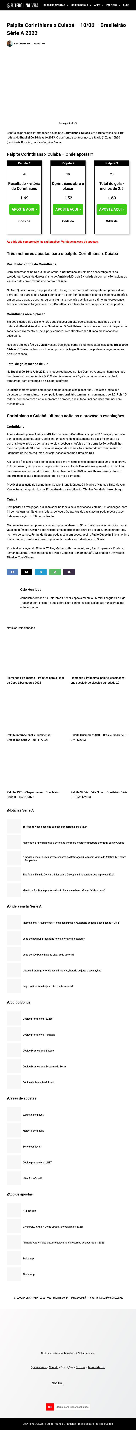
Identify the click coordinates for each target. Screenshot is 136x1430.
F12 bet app (29, 1210)
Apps (99, 5)
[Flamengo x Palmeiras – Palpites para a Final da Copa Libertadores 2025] (36, 652)
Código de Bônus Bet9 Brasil (38, 1082)
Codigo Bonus (82, 5)
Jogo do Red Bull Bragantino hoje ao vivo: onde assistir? (54, 938)
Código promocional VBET (37, 1162)
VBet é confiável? (32, 1178)
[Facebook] (12, 572)
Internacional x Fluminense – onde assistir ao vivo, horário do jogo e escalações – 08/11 (71, 922)
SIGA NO (57, 1383)
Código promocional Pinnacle (39, 1034)
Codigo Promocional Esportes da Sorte (44, 1066)
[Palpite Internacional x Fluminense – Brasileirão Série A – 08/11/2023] (36, 709)
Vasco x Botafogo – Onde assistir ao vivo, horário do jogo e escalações (62, 970)
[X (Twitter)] (26, 572)
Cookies (80, 1367)
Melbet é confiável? (33, 1130)
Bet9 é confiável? (32, 1146)
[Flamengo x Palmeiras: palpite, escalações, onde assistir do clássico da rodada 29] (100, 652)
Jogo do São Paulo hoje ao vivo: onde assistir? (48, 954)
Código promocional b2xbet (38, 1018)
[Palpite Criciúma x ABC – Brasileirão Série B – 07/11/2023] (100, 709)
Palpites (113, 5)
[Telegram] (41, 572)
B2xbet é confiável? (33, 1114)
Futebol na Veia (22, 1298)
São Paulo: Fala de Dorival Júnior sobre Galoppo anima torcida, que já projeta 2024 (68, 874)
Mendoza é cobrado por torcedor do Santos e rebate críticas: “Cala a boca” (64, 890)
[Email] (69, 572)
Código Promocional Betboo (38, 1050)
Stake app (28, 1258)
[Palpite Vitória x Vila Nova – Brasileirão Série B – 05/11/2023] (100, 767)
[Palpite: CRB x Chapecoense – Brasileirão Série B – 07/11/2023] (36, 767)
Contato (53, 1367)
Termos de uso (96, 1367)
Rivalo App (29, 1274)
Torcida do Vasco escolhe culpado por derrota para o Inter (55, 826)
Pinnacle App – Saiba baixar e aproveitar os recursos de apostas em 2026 (63, 1242)
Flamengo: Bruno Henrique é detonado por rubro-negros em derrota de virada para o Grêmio (73, 842)
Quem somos (39, 1367)
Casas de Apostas (56, 5)
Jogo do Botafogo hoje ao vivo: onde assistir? (48, 986)
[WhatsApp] (55, 572)
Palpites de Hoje (42, 1298)
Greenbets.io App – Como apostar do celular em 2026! (53, 1226)
